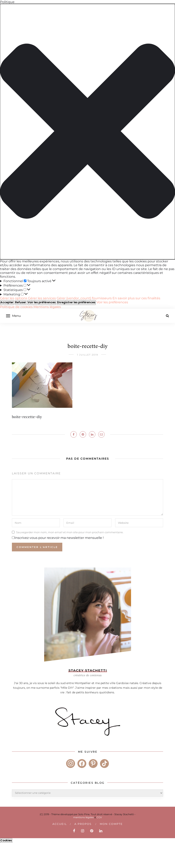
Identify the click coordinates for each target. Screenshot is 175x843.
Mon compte (111, 823)
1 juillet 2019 (87, 354)
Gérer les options (13, 298)
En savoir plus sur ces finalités (136, 298)
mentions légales (83, 817)
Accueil (59, 823)
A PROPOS (83, 823)
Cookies (6, 840)
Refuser (20, 302)
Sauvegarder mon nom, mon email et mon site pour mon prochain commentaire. (69, 532)
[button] (87, 131)
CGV (99, 817)
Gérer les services (42, 298)
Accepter (7, 302)
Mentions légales (47, 307)
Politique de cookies (16, 307)
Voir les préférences (42, 302)
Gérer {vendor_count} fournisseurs (84, 298)
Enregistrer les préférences (76, 302)
